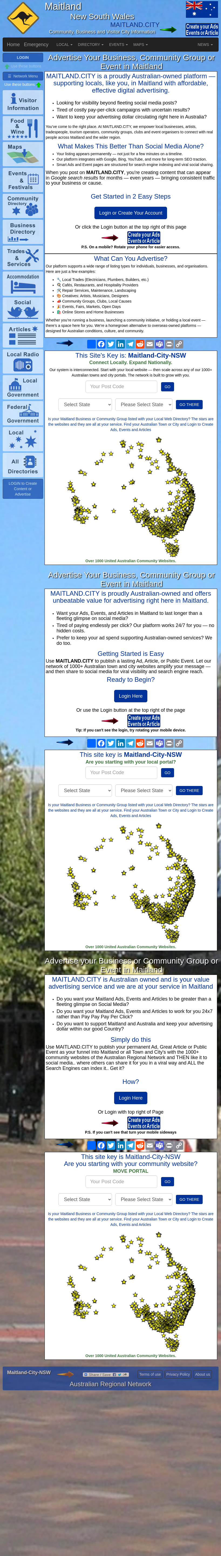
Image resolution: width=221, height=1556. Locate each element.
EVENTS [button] (118, 44)
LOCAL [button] (65, 44)
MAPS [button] (140, 44)
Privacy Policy (178, 1374)
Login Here (130, 696)
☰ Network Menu (23, 76)
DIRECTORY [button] (91, 44)
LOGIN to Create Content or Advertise (23, 488)
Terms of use (150, 1374)
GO (168, 387)
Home (13, 44)
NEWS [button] (205, 44)
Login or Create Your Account (130, 213)
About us (202, 1374)
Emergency (36, 44)
